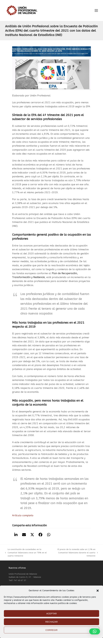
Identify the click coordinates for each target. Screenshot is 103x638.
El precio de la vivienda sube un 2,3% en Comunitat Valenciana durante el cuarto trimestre (76, 552)
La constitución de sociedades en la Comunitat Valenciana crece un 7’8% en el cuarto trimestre (25, 552)
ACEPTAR (51, 613)
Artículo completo (22, 515)
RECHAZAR (51, 621)
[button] (97, 590)
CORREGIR (51, 630)
